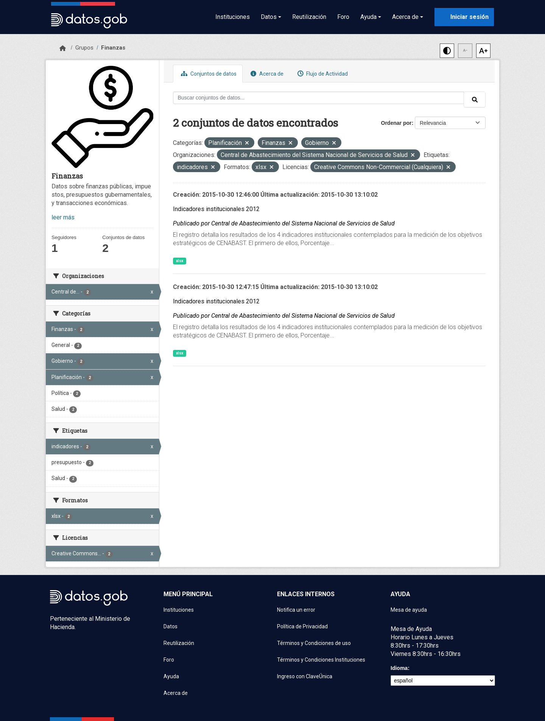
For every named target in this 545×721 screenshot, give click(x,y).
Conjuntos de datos (208, 73)
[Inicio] (63, 48)
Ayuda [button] (368, 16)
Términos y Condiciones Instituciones (321, 660)
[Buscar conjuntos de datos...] (318, 98)
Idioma (399, 668)
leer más (63, 217)
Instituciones (232, 16)
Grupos (84, 47)
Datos (171, 626)
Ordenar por (396, 123)
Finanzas (113, 47)
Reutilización (309, 16)
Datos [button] (269, 16)
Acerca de (266, 73)
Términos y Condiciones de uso (314, 643)
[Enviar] (475, 99)
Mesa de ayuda (409, 610)
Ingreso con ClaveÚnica (304, 676)
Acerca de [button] (405, 16)
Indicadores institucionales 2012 (216, 209)
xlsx (179, 260)
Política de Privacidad (302, 626)
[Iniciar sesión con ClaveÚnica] (464, 17)
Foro (343, 16)
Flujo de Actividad (322, 73)
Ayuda (171, 676)
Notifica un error (296, 610)
